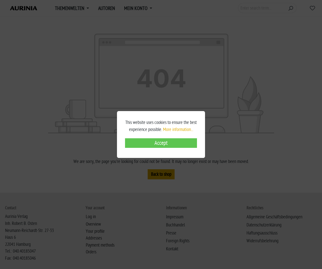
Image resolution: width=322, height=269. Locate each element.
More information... (178, 129)
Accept (161, 143)
